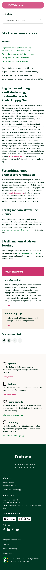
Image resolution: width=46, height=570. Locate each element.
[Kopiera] (20, 340)
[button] (23, 41)
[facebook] (4, 340)
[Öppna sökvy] (23, 20)
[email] (14, 340)
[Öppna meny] (5, 5)
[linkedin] (9, 340)
